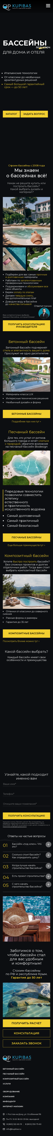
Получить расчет (27, 1023)
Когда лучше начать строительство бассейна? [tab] (22, 866)
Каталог (11, 114)
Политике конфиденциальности (15, 826)
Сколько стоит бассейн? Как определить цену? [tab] (22, 856)
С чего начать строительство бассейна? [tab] (22, 885)
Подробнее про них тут (26, 421)
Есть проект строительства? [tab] (24, 877)
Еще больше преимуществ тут (26, 545)
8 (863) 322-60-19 (14, 1124)
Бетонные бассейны (26, 414)
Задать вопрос (34, 114)
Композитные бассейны (26, 633)
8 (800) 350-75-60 (33, 1124)
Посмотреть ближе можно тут (21, 641)
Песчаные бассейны (26, 537)
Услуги (7, 1084)
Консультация (26, 1033)
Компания (8, 1096)
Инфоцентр (9, 1101)
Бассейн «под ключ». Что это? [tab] (22, 845)
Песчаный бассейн (13, 1074)
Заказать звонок (26, 1043)
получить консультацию (26, 815)
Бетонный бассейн (13, 1069)
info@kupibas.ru (13, 1129)
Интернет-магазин (13, 1106)
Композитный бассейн (16, 1079)
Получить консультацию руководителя (26, 325)
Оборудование (11, 1091)
